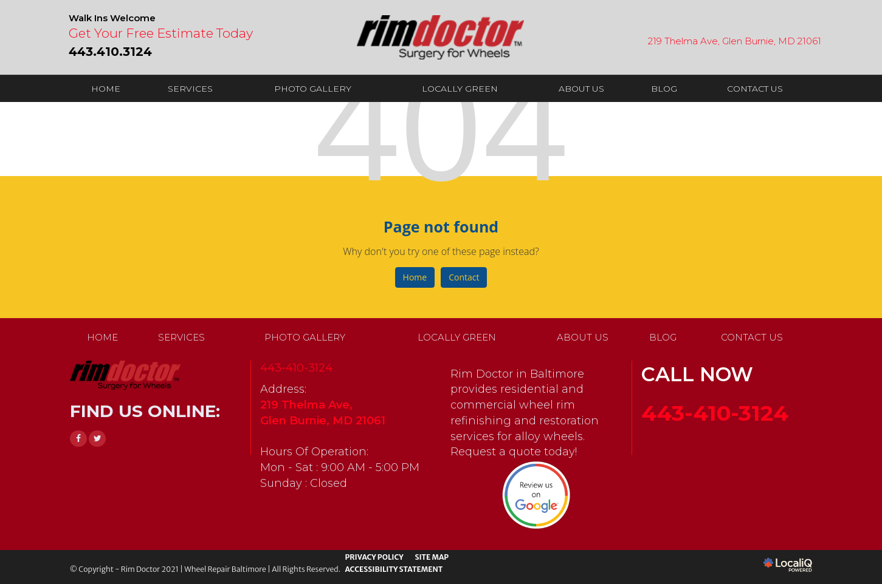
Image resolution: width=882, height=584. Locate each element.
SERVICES (190, 88)
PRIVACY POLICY (374, 557)
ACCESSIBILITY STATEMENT (394, 569)
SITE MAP (432, 557)
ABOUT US (581, 88)
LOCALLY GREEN (460, 88)
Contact (464, 277)
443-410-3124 (296, 368)
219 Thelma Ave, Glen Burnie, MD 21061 (734, 41)
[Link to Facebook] (78, 438)
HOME (105, 88)
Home (415, 277)
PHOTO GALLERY (312, 88)
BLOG (664, 88)
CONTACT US (755, 88)
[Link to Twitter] (97, 438)
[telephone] (110, 50)
